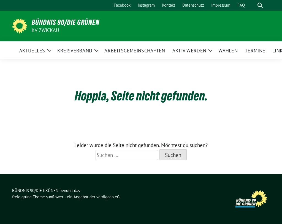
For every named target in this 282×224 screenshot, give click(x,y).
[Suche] (252, 5)
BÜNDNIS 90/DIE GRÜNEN (65, 22)
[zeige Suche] (260, 5)
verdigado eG (108, 196)
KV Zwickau (45, 30)
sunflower (54, 196)
